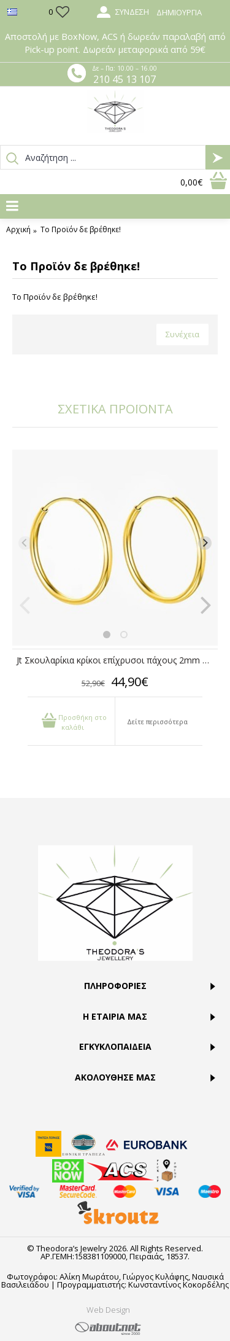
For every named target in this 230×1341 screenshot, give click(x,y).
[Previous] (25, 543)
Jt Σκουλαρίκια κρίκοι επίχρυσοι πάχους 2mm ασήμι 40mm (117, 660)
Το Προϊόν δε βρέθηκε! (80, 230)
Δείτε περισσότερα (157, 721)
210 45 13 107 (124, 79)
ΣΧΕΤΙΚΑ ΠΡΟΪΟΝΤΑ (115, 409)
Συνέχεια (182, 334)
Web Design (108, 1309)
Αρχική (18, 230)
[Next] (205, 543)
